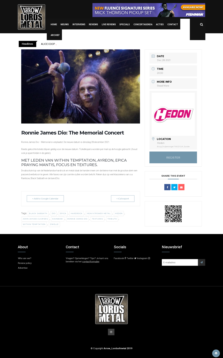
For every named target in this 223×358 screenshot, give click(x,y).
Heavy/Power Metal (99, 213)
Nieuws (65, 24)
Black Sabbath (38, 213)
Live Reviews (109, 24)
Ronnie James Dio (77, 219)
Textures (97, 219)
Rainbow (57, 219)
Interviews (78, 24)
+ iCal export (122, 198)
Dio (54, 213)
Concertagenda (142, 24)
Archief (55, 35)
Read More (163, 85)
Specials (124, 24)
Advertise (23, 268)
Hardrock (77, 213)
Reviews (93, 24)
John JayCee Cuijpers (35, 219)
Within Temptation (34, 224)
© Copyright (111, 348)
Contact (172, 24)
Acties (160, 24)
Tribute (112, 219)
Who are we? (24, 258)
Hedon (119, 213)
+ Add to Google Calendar (45, 198)
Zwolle (54, 224)
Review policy (25, 263)
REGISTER (173, 157)
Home (54, 24)
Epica (63, 213)
